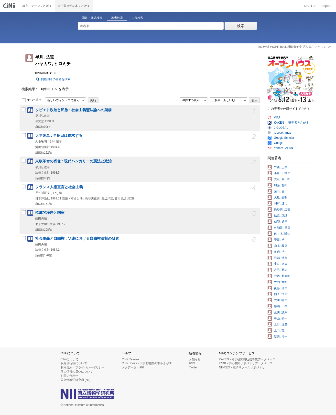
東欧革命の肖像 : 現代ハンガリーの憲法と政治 (73, 161)
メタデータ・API (133, 367)
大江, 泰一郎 (282, 179)
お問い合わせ (69, 375)
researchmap (282, 132)
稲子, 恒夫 (280, 294)
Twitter (193, 367)
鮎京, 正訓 (280, 215)
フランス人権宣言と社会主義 (59, 187)
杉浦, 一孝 (280, 306)
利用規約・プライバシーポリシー (83, 367)
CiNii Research (131, 359)
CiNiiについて (69, 359)
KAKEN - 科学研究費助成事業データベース (247, 359)
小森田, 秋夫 (282, 173)
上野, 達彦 (280, 324)
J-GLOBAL (281, 127)
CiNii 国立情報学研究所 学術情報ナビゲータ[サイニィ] (10, 6)
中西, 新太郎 (282, 276)
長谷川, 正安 (282, 209)
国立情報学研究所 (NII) (76, 380)
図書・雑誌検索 (92, 18)
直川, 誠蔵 (280, 312)
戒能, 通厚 (280, 221)
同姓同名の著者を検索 (55, 79)
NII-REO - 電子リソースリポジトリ (242, 367)
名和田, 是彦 (282, 227)
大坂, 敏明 (280, 197)
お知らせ (195, 359)
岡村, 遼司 (280, 203)
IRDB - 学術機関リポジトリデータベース (245, 363)
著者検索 (117, 18)
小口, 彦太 (280, 264)
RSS (192, 363)
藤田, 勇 (279, 191)
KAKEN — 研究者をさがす (291, 122)
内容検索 (137, 18)
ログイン (310, 6)
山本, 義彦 (280, 245)
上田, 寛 (279, 330)
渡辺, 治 (279, 252)
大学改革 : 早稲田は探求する (58, 136)
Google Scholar (284, 137)
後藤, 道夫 (280, 288)
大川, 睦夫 (280, 300)
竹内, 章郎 (280, 282)
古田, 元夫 (280, 270)
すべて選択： (33, 100)
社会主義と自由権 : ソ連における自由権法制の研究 (77, 238)
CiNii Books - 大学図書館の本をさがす (147, 363)
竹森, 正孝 (280, 167)
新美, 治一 (280, 336)
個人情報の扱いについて (77, 371)
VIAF (277, 117)
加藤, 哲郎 (280, 185)
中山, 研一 (280, 318)
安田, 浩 (279, 239)
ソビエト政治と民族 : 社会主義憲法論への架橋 (73, 110)
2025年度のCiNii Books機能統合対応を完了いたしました (295, 47)
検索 (240, 26)
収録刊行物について (74, 363)
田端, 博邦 (280, 258)
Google (278, 143)
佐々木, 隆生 (282, 233)
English (326, 6)
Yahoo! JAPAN (283, 148)
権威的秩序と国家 (50, 213)
